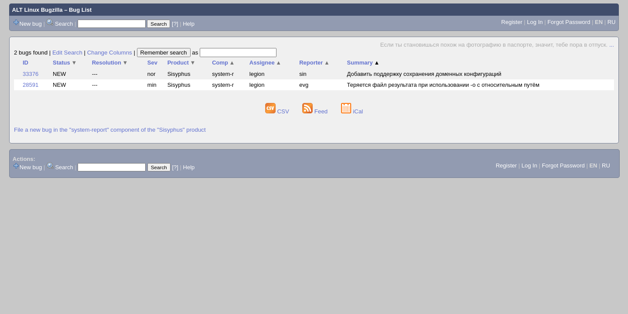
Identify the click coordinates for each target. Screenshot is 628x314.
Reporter (314, 62)
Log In (535, 22)
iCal (352, 111)
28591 (30, 85)
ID (25, 62)
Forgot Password (568, 22)
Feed (315, 111)
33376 (30, 74)
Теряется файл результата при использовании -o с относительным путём (443, 85)
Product (181, 62)
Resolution (110, 62)
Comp (223, 62)
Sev (152, 62)
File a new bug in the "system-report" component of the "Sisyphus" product (110, 129)
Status (65, 62)
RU (612, 22)
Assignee (265, 62)
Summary (363, 62)
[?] (175, 23)
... (611, 44)
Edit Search (67, 52)
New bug (31, 23)
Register (511, 22)
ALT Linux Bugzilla (37, 10)
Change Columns (109, 52)
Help (189, 23)
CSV (278, 111)
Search (64, 23)
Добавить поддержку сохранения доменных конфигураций (424, 74)
